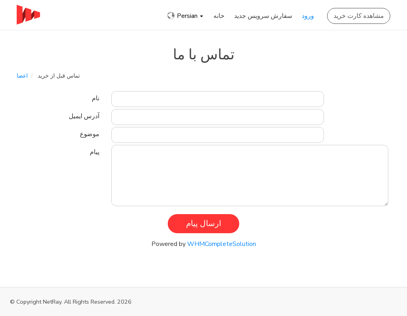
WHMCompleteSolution (221, 244)
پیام (94, 152)
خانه (219, 16)
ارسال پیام (203, 223)
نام (95, 98)
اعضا (22, 76)
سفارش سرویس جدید (263, 16)
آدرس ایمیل (84, 116)
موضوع (89, 134)
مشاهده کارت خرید (358, 16)
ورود (308, 16)
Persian (185, 16)
